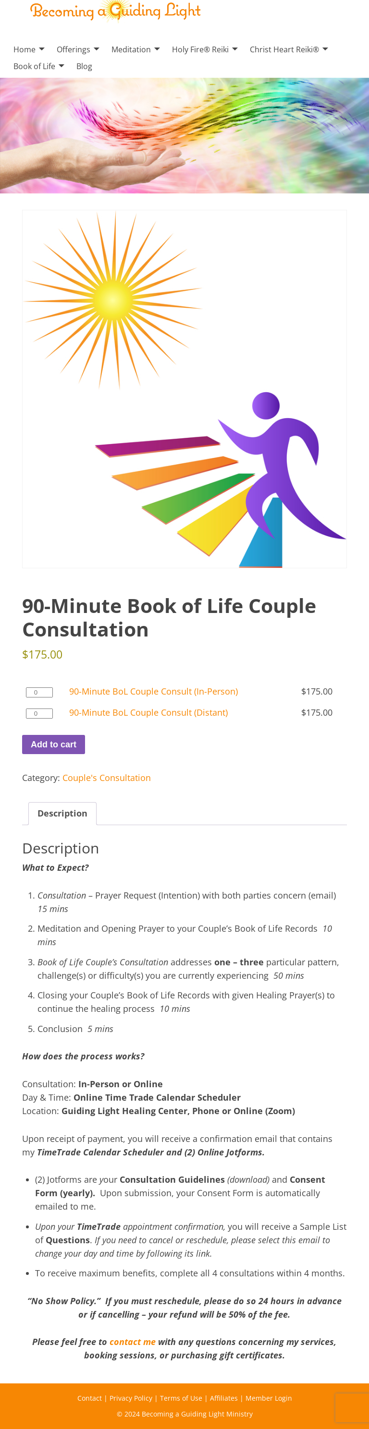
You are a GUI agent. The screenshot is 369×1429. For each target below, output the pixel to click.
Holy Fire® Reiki (200, 49)
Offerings (73, 49)
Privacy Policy (131, 1398)
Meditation (131, 49)
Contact (89, 1398)
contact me (133, 1341)
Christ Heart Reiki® (284, 49)
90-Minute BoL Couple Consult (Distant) (148, 712)
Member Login (269, 1398)
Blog (84, 66)
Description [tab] (62, 813)
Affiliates (224, 1398)
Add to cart (53, 744)
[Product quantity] (39, 692)
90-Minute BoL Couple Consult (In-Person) (153, 691)
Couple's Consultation (106, 777)
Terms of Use (181, 1398)
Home (24, 49)
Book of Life (34, 66)
